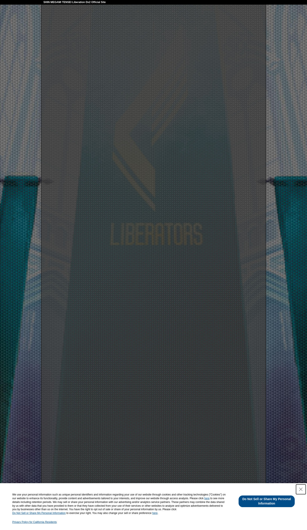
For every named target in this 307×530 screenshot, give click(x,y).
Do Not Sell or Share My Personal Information (39, 513)
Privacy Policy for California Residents (34, 522)
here (207, 498)
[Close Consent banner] (301, 489)
